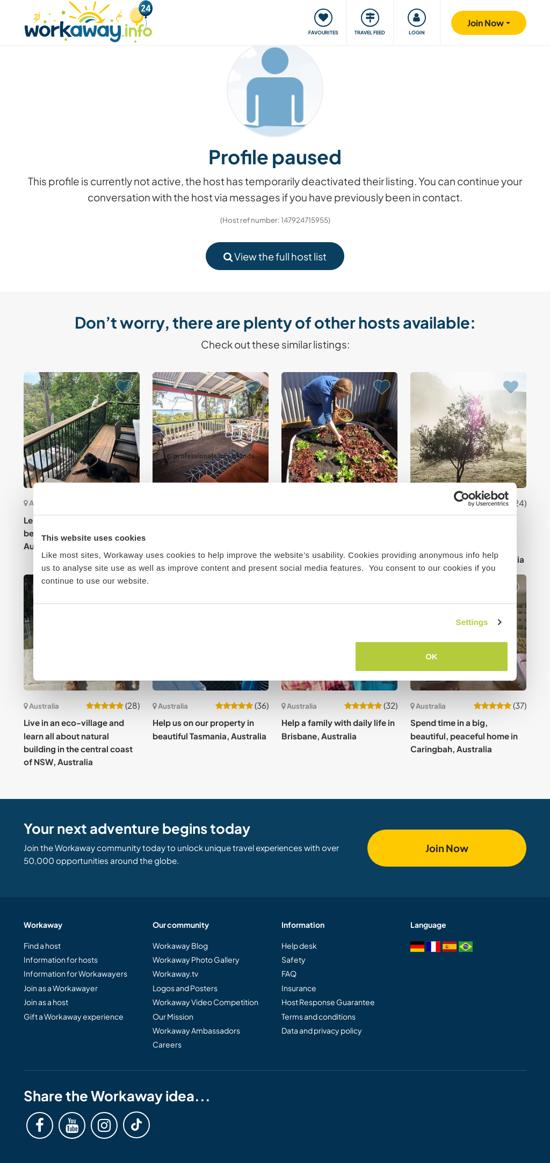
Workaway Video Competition (205, 1002)
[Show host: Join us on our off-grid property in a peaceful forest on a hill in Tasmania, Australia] (339, 430)
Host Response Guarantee (328, 1002)
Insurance (298, 988)
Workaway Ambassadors (196, 1030)
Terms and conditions (318, 1016)
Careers (167, 1044)
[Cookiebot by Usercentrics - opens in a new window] (462, 499)
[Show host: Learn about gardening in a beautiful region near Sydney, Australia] (82, 430)
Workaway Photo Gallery (196, 959)
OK (431, 655)
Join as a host (46, 1002)
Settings (472, 622)
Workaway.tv (175, 973)
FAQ (288, 973)
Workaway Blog (180, 945)
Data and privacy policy (321, 1030)
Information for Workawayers (75, 973)
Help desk (299, 945)
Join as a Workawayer (61, 988)
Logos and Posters (185, 988)
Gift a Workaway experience (74, 1016)
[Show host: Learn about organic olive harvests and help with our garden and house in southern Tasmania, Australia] (468, 430)
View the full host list (275, 256)
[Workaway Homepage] (88, 20)
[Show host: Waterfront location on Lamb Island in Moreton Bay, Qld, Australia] (211, 430)
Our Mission (173, 1016)
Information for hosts (61, 959)
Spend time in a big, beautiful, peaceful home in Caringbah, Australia (464, 735)
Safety (293, 959)
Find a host (42, 945)
